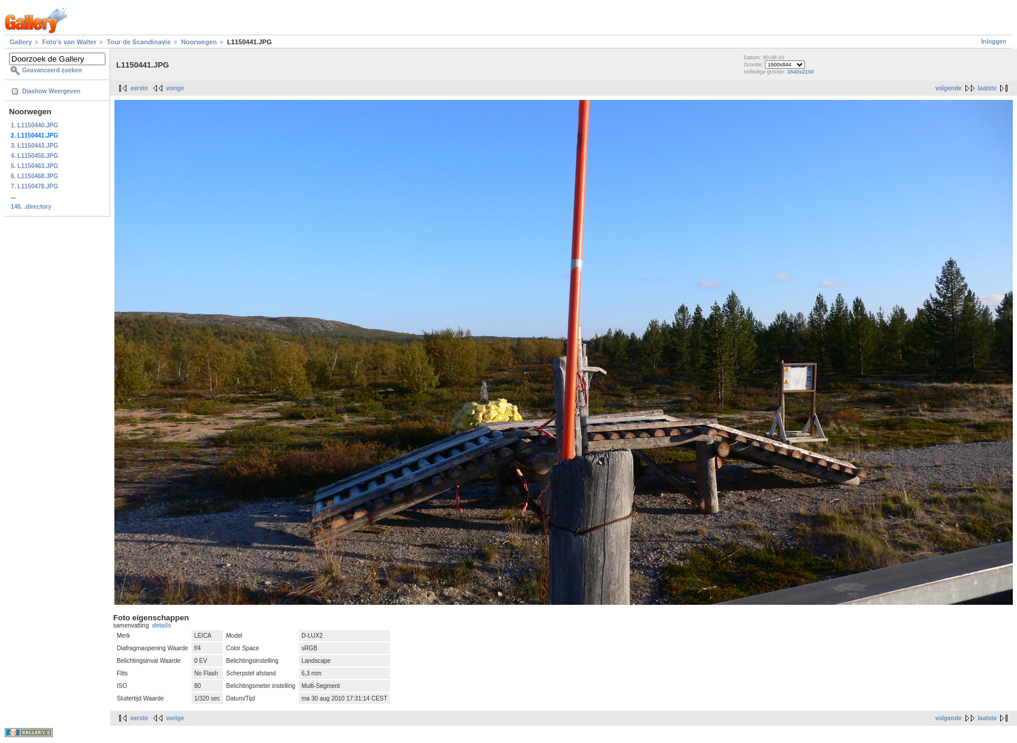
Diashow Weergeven (51, 91)
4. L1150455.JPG (34, 156)
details (161, 625)
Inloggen (993, 41)
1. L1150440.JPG (34, 125)
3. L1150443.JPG (34, 145)
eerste (139, 88)
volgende (948, 88)
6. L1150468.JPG (34, 176)
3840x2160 (800, 72)
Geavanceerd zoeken (52, 70)
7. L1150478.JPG (34, 186)
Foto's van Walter (69, 41)
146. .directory (31, 206)
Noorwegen (199, 41)
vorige (175, 88)
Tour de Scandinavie (139, 41)
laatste (987, 88)
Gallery (21, 41)
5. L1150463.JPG (34, 166)
